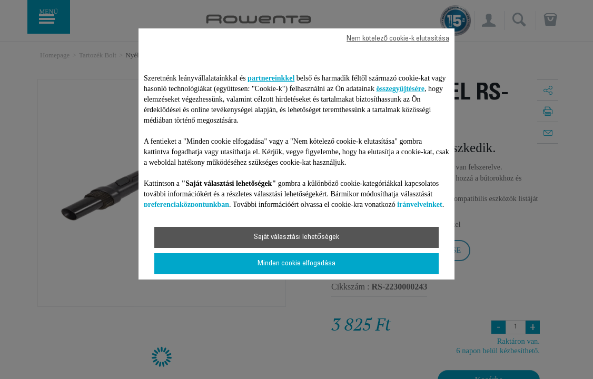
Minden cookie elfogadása (296, 263)
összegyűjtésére (400, 89)
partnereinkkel (271, 78)
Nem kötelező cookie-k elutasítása (398, 39)
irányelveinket (419, 204)
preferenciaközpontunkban (186, 204)
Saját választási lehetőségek (296, 237)
